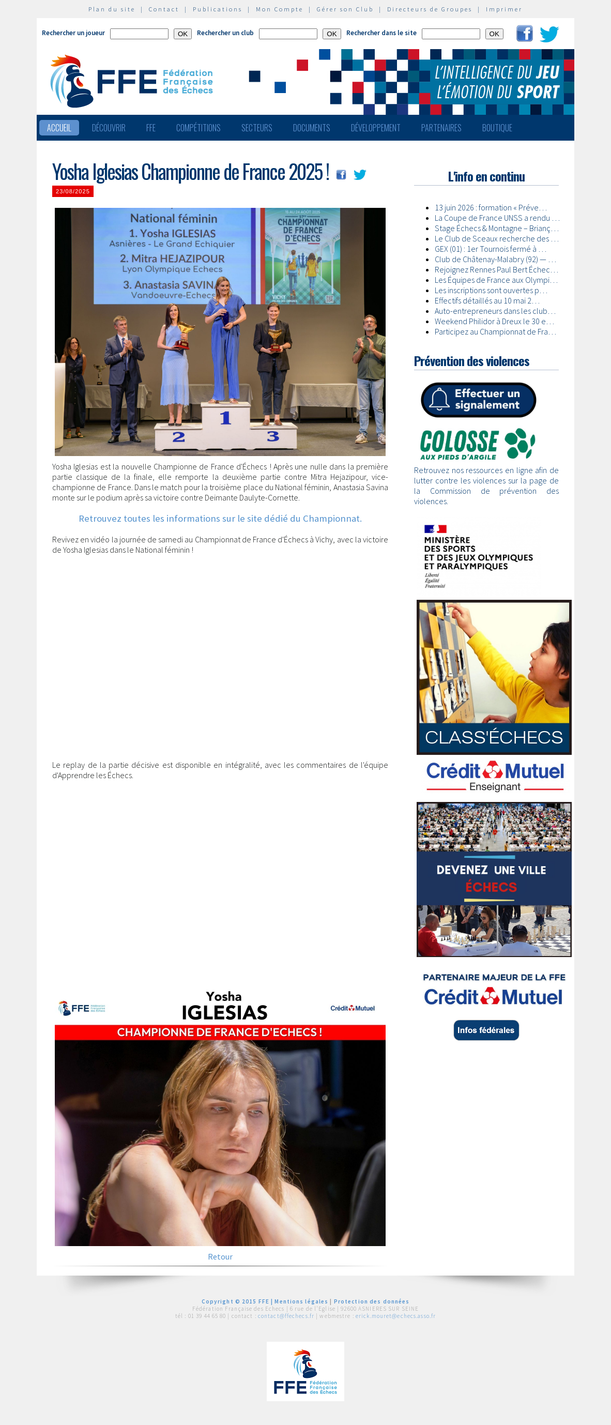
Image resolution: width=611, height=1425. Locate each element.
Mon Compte (279, 9)
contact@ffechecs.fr (286, 1316)
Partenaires (441, 128)
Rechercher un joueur (73, 32)
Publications (217, 9)
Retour (220, 1256)
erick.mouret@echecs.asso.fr (396, 1316)
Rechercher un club (225, 32)
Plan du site (111, 9)
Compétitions (198, 128)
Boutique (497, 128)
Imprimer (504, 9)
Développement (376, 128)
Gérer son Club (345, 9)
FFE (151, 128)
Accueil (59, 128)
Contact (164, 9)
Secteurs (256, 128)
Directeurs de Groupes (429, 9)
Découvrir (109, 128)
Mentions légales (301, 1301)
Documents (311, 128)
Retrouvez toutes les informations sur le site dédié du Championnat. (220, 518)
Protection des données (372, 1301)
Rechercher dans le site (381, 32)
